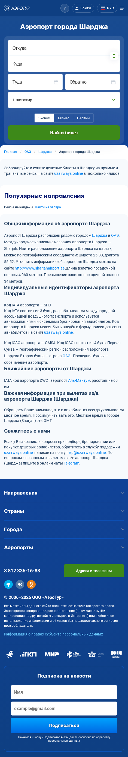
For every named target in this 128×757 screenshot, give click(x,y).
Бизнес (63, 118)
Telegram (71, 463)
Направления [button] (64, 493)
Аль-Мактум (79, 380)
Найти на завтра (48, 207)
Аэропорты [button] (64, 547)
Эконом (44, 118)
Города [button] (64, 529)
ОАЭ (115, 235)
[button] (64, 8)
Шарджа (99, 235)
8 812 (22, 570)
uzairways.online (68, 173)
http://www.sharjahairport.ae (40, 268)
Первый (83, 118)
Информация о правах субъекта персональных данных (53, 634)
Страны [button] (64, 511)
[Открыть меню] (122, 8)
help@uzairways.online (86, 452)
